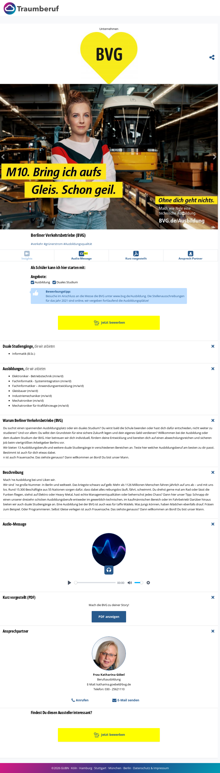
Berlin (127, 768)
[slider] (95, 582)
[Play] (69, 582)
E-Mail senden (125, 700)
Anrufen (80, 700)
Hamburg (85, 768)
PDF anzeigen (108, 616)
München (114, 768)
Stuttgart (100, 768)
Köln (74, 768)
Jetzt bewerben (109, 322)
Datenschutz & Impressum (151, 768)
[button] (201, 157)
